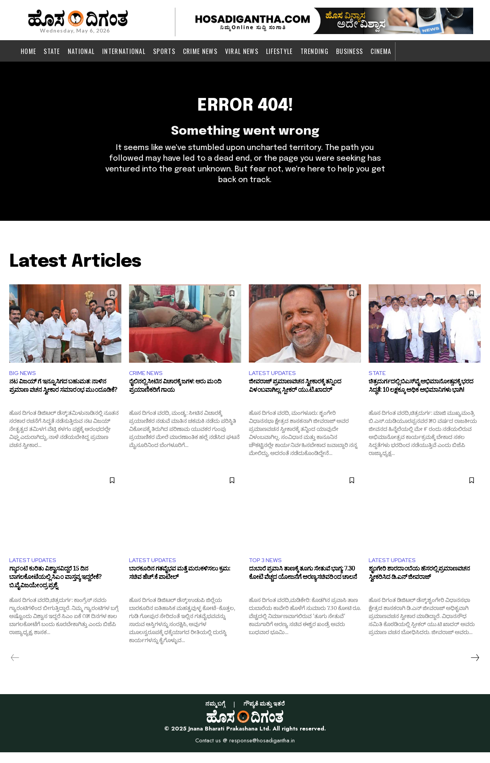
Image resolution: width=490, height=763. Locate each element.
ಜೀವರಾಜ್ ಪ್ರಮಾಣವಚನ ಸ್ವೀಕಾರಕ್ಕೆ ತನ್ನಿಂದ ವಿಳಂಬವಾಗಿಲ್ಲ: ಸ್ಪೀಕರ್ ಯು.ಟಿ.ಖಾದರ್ (295, 397)
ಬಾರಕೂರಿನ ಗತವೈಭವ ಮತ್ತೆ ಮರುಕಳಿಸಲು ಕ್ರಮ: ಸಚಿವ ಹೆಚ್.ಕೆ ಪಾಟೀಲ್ (179, 586)
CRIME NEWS (147, 382)
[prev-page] (15, 668)
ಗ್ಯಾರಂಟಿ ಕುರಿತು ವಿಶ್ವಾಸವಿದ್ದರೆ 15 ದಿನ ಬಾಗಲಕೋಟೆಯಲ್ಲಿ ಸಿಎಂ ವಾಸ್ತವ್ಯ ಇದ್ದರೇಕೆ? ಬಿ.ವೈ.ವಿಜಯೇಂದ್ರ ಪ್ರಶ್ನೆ (55, 590)
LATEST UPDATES (274, 382)
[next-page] (475, 668)
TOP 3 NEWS (266, 570)
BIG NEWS (23, 382)
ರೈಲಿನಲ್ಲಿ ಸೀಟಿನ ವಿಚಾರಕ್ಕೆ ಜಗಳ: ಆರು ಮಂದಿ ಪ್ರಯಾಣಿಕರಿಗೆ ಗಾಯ (175, 397)
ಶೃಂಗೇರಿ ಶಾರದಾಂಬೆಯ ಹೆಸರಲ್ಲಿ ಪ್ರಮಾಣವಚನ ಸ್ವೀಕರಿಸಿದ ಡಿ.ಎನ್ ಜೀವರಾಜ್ (419, 586)
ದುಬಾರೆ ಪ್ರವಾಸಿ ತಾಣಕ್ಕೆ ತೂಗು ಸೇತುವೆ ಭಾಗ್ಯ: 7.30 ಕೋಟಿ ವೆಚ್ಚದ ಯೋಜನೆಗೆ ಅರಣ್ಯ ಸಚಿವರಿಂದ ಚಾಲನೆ (303, 586)
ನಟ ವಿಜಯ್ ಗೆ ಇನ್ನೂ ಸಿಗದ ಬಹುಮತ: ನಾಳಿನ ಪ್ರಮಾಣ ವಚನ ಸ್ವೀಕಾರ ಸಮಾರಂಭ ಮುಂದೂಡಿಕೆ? (63, 397)
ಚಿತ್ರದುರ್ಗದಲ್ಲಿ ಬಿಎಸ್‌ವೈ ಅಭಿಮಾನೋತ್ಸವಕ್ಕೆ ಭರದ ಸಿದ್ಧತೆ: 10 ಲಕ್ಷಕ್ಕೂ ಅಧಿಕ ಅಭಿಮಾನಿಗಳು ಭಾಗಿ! (421, 397)
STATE (378, 382)
